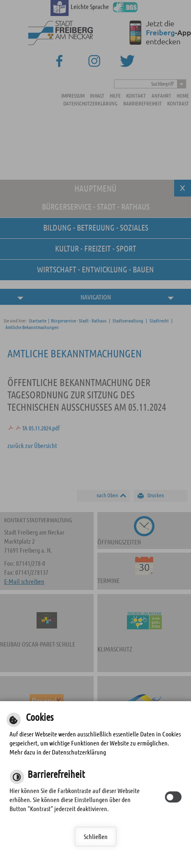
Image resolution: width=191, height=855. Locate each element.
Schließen (96, 836)
